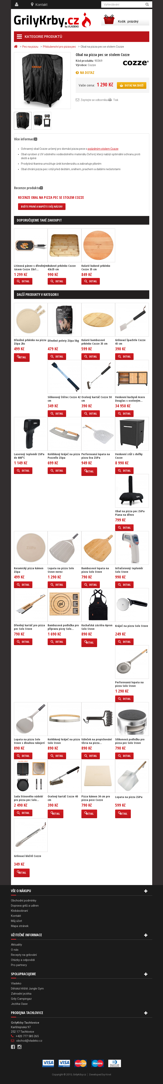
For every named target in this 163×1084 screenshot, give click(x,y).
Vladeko (16, 983)
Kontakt (41, 5)
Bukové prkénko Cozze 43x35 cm (62, 267)
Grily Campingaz (21, 998)
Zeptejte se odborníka (94, 100)
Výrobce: (81, 65)
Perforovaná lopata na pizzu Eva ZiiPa (95, 455)
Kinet (108, 1074)
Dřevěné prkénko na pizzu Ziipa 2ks (30, 341)
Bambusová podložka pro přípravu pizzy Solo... (63, 626)
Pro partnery (19, 965)
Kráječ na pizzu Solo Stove (131, 625)
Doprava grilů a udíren (25, 905)
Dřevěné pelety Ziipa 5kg (63, 340)
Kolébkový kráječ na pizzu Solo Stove (64, 740)
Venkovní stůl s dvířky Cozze (129, 455)
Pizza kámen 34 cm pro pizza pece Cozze (95, 798)
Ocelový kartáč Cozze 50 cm (96, 398)
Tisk (115, 100)
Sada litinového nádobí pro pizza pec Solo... (28, 798)
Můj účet (16, 921)
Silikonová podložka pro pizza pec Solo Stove (130, 740)
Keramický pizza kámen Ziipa (28, 569)
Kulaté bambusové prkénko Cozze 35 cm (94, 341)
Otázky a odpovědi (23, 960)
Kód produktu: (85, 60)
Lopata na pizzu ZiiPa (128, 797)
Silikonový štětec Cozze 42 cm (64, 398)
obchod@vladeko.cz (29, 1040)
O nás (14, 949)
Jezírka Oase (19, 1004)
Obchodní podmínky (23, 900)
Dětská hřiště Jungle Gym (27, 988)
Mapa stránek (19, 926)
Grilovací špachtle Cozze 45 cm (130, 341)
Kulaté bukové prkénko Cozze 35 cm (95, 267)
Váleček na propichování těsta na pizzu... (96, 740)
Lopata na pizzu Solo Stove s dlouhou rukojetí (29, 740)
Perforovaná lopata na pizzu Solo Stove (129, 683)
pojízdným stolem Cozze (103, 148)
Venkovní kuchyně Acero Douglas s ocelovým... (130, 398)
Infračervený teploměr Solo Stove (129, 569)
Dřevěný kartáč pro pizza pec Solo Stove (29, 626)
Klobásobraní (19, 910)
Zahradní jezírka (21, 993)
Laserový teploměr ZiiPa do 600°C (29, 455)
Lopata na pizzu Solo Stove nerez (61, 569)
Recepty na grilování (24, 955)
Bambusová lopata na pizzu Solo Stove (95, 569)
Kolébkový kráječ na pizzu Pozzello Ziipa (64, 455)
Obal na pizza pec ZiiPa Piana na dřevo (130, 512)
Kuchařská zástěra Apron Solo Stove (96, 626)
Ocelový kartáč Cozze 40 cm (63, 798)
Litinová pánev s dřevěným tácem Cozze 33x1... (31, 267)
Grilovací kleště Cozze (27, 856)
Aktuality (16, 944)
